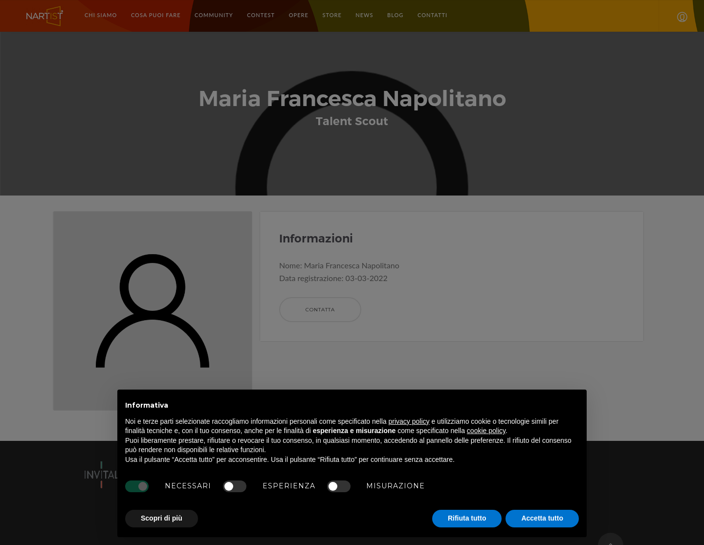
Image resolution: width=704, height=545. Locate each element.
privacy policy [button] (409, 421)
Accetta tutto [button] (542, 518)
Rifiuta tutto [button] (467, 518)
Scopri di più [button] (161, 518)
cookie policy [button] (486, 431)
